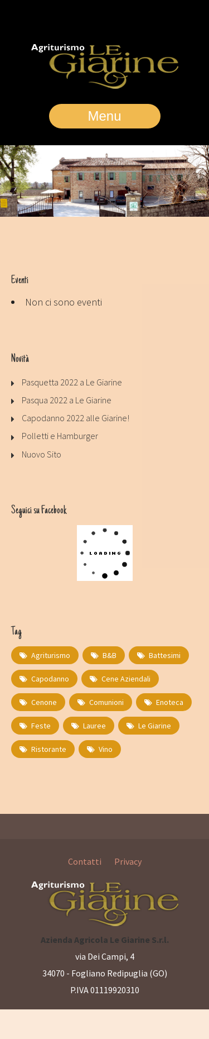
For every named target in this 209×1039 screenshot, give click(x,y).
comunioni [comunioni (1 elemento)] (106, 702)
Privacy (128, 861)
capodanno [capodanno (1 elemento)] (50, 679)
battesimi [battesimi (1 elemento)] (165, 655)
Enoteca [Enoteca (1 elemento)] (169, 702)
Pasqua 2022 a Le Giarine (66, 400)
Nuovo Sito (41, 454)
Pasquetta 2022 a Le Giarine (72, 382)
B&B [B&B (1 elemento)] (109, 655)
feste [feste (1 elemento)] (41, 726)
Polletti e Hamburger (60, 435)
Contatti (84, 861)
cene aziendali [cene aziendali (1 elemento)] (125, 679)
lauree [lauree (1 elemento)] (94, 726)
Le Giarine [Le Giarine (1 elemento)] (154, 726)
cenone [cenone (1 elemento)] (44, 702)
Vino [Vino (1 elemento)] (106, 749)
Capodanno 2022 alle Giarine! (75, 417)
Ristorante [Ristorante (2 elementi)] (48, 749)
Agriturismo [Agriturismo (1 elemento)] (50, 655)
